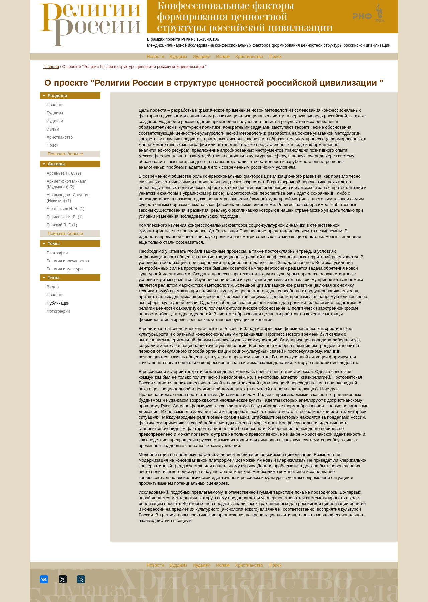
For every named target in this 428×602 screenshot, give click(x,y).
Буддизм (178, 56)
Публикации (58, 303)
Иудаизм (201, 56)
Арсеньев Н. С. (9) (64, 173)
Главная (51, 66)
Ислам (222, 56)
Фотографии (58, 311)
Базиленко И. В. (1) (65, 216)
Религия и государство (68, 261)
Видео (53, 287)
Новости (155, 56)
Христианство (249, 56)
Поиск (275, 56)
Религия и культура (65, 269)
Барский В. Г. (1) (62, 225)
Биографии (57, 253)
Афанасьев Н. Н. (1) (65, 208)
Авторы (56, 163)
